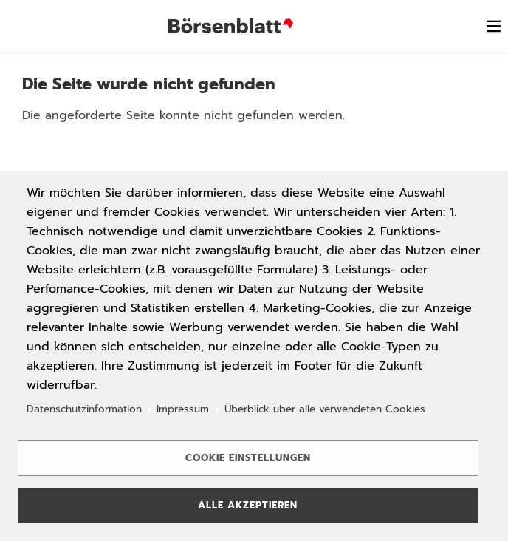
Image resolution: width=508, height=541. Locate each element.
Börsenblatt (233, 25)
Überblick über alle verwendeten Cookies (324, 409)
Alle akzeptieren (248, 505)
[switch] (493, 26)
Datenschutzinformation (84, 409)
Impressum (183, 409)
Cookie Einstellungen (248, 458)
